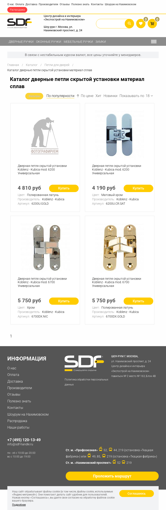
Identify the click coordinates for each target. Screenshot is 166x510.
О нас (10, 4)
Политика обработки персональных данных (86, 384)
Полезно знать (80, 4)
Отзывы (65, 4)
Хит (98, 96)
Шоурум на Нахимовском (120, 4)
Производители (48, 4)
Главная (13, 65)
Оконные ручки (48, 41)
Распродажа (17, 9)
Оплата (19, 4)
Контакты (97, 4)
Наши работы (18, 429)
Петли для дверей (57, 65)
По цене (85, 96)
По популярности (60, 96)
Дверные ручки (21, 41)
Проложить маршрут (112, 477)
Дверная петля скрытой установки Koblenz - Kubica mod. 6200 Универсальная (42, 170)
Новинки (110, 96)
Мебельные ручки (78, 41)
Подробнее (19, 504)
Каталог (32, 65)
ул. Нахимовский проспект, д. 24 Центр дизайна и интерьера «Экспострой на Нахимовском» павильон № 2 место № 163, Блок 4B (134, 367)
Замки (101, 41)
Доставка (31, 4)
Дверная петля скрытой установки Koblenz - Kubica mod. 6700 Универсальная (42, 283)
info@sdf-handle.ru (20, 446)
